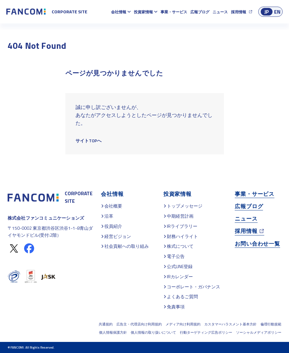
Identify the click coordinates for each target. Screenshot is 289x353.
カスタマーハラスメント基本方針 (230, 324)
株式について (180, 246)
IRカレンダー (180, 276)
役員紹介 (113, 226)
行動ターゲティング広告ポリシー (206, 332)
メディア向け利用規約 (183, 324)
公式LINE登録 (180, 266)
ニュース (220, 12)
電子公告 (176, 256)
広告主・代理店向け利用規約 (139, 324)
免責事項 (176, 306)
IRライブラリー (182, 226)
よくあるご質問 (182, 296)
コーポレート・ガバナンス (193, 286)
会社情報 (118, 12)
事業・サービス (174, 12)
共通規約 (106, 324)
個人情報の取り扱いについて (153, 332)
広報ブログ (199, 12)
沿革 (108, 216)
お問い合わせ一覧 (257, 243)
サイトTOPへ (89, 140)
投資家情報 (143, 12)
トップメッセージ (184, 205)
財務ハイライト (182, 236)
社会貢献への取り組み (126, 246)
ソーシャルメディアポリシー (258, 332)
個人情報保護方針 (113, 332)
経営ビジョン (117, 236)
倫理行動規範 (270, 324)
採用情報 (238, 12)
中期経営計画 (180, 216)
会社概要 (113, 205)
